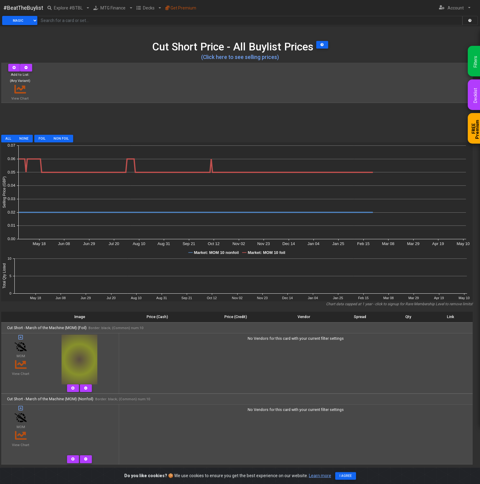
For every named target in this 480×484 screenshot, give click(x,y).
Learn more (320, 476)
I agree (345, 477)
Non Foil (61, 139)
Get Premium (180, 8)
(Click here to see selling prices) (240, 57)
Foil (42, 139)
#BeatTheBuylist (23, 8)
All (8, 139)
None (23, 139)
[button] (68, 7)
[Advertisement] (237, 121)
